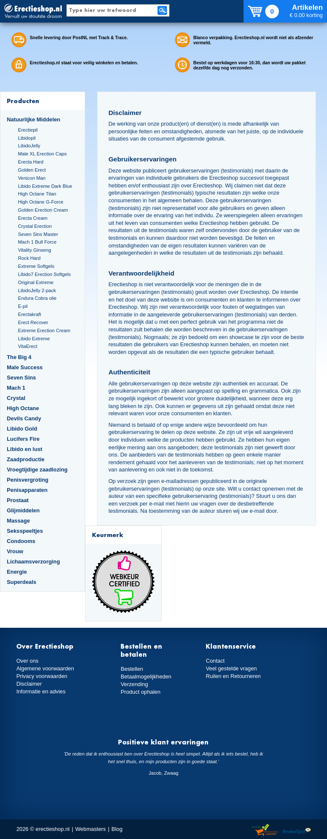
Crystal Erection (35, 226)
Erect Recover (33, 322)
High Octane (23, 408)
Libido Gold (22, 428)
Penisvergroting (28, 480)
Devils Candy (24, 418)
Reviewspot (297, 830)
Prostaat (18, 500)
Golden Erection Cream (43, 210)
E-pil (22, 306)
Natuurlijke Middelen (33, 119)
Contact (215, 661)
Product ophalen (140, 692)
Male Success (25, 367)
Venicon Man (32, 178)
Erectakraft (29, 314)
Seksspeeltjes (25, 531)
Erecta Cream (32, 218)
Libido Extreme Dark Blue (45, 186)
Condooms (21, 541)
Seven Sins (21, 377)
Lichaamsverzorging (33, 561)
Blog (117, 829)
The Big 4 (19, 357)
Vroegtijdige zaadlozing (37, 469)
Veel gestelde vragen (231, 668)
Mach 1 (16, 388)
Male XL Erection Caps (42, 153)
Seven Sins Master (38, 234)
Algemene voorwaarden (45, 668)
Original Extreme (36, 282)
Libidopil (26, 138)
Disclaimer (29, 684)
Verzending (134, 684)
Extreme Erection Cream (44, 330)
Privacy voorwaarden (41, 676)
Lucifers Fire (23, 439)
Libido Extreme (34, 338)
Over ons (27, 661)
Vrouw (15, 551)
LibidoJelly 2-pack (37, 290)
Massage (18, 520)
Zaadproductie (25, 459)
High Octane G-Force (40, 201)
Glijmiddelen (23, 510)
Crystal (16, 398)
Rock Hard (29, 258)
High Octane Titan (37, 193)
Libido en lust (24, 449)
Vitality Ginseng (34, 250)
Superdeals (21, 582)
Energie (17, 572)
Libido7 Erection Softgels (44, 274)
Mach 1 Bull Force (37, 241)
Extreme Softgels (36, 266)
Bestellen (131, 669)
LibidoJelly (29, 145)
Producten (23, 100)
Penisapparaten (27, 490)
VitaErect (27, 346)
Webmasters (90, 829)
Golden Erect (32, 169)
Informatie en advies (41, 691)
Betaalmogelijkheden (145, 676)
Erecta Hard (30, 161)
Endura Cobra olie (37, 298)
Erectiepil (27, 129)
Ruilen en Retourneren (233, 676)
